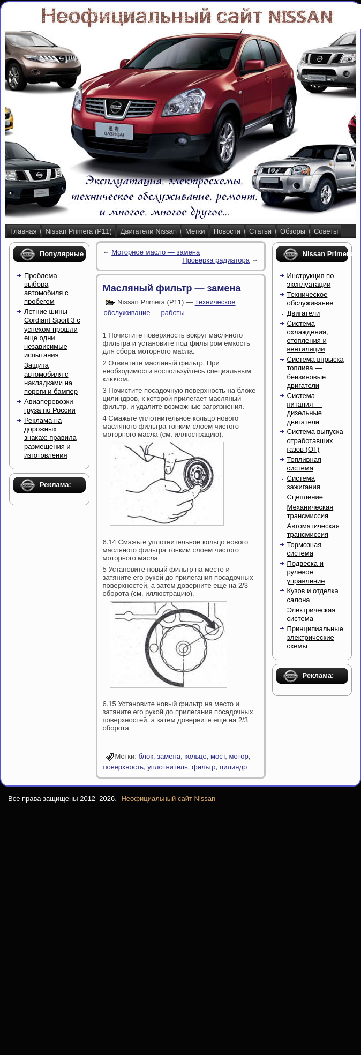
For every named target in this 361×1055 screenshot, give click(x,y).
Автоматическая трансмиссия (313, 530)
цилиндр (233, 767)
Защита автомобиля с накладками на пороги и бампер (51, 378)
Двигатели (303, 313)
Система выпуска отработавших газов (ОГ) (315, 440)
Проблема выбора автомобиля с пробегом (46, 289)
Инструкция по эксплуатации (310, 280)
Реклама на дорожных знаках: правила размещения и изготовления (50, 437)
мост (217, 757)
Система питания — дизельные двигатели (304, 409)
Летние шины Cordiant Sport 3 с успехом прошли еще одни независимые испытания (52, 333)
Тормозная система (304, 549)
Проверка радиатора (216, 260)
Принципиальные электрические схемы (315, 637)
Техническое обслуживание (310, 298)
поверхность (123, 767)
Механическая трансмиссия (310, 511)
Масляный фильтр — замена (172, 288)
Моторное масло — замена (155, 252)
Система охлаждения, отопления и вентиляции (307, 336)
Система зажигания (303, 482)
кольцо (195, 757)
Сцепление (305, 497)
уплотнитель (167, 767)
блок (145, 757)
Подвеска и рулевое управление (306, 572)
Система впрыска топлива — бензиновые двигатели (315, 372)
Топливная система (304, 463)
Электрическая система (311, 614)
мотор (239, 757)
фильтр (203, 767)
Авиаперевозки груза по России (50, 406)
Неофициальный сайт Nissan (168, 799)
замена (168, 757)
